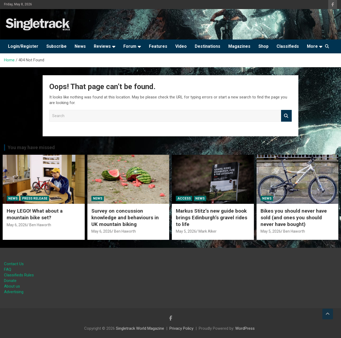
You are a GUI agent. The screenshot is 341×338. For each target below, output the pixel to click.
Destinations (207, 46)
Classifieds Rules (19, 275)
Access (184, 198)
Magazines (239, 46)
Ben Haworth (40, 225)
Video (181, 46)
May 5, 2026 (186, 231)
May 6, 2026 (17, 225)
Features (158, 46)
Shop (263, 46)
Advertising (13, 291)
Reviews (102, 46)
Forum (129, 46)
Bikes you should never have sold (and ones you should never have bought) (294, 217)
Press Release (34, 198)
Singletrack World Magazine (140, 328)
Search (286, 116)
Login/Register (23, 46)
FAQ (7, 269)
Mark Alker (207, 231)
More (312, 46)
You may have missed (31, 147)
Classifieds (288, 46)
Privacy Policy (181, 328)
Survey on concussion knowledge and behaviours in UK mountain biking (125, 217)
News (80, 46)
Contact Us (14, 263)
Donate (10, 280)
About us (12, 286)
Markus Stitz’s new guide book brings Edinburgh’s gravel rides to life (211, 217)
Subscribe (56, 46)
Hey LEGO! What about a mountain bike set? (35, 214)
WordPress (245, 328)
